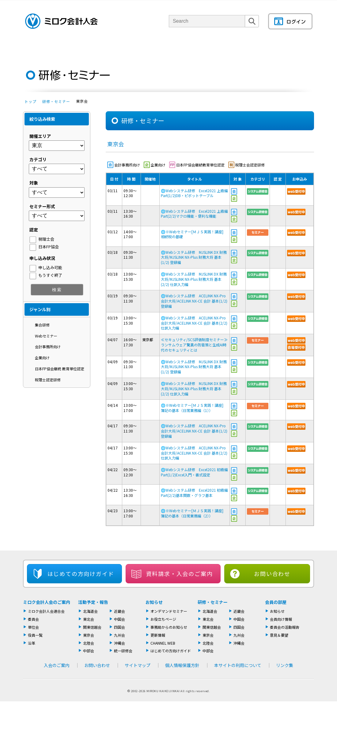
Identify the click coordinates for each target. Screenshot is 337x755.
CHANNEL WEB (162, 643)
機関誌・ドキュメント (241, 47)
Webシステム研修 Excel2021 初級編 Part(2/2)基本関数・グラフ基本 (194, 492)
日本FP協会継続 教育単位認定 (59, 368)
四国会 (119, 627)
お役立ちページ (163, 619)
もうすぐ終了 (50, 275)
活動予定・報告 (93, 602)
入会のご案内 (57, 665)
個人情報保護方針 (182, 665)
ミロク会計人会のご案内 (46, 602)
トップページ (34, 47)
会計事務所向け (48, 346)
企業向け (42, 357)
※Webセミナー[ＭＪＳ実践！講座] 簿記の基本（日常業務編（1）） (194, 407)
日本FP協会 (48, 247)
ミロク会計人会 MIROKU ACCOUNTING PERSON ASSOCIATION (61, 21)
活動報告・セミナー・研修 (177, 47)
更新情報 (157, 635)
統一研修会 (123, 650)
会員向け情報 (281, 619)
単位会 (126, 47)
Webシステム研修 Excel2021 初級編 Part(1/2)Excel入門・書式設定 (194, 472)
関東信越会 (92, 627)
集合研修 (42, 324)
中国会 (119, 619)
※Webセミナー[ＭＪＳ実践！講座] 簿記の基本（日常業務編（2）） (194, 513)
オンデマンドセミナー (168, 611)
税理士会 (46, 239)
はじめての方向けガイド (170, 650)
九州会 (119, 635)
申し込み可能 (50, 267)
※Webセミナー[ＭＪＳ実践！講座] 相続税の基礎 (194, 234)
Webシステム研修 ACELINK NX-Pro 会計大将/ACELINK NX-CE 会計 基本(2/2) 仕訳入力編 (194, 323)
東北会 (88, 619)
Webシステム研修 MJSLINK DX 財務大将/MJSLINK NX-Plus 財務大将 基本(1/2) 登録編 (194, 257)
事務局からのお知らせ (168, 627)
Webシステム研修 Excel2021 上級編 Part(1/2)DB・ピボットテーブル (194, 193)
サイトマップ (137, 665)
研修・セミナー (56, 101)
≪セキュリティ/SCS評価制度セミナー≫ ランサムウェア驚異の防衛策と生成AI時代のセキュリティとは (196, 345)
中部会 (88, 650)
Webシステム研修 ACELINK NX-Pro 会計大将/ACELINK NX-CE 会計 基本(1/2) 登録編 (194, 301)
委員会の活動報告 (284, 627)
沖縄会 (119, 643)
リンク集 (284, 665)
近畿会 (119, 611)
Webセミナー (46, 335)
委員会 (33, 619)
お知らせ (154, 602)
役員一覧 (35, 635)
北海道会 (90, 611)
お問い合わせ (272, 574)
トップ (30, 101)
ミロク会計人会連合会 (46, 611)
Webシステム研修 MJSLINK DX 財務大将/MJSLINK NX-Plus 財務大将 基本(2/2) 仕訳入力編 (194, 279)
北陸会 (88, 643)
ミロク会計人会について (77, 47)
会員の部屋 (292, 47)
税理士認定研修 (48, 379)
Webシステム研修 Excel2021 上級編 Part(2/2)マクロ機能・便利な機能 (194, 213)
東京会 (88, 635)
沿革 (31, 643)
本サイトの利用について (237, 665)
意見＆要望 (279, 635)
